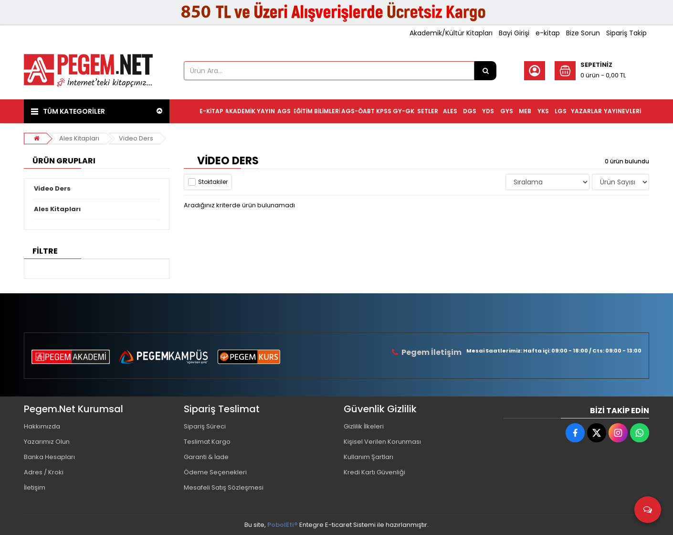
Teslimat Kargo (207, 441)
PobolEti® (282, 524)
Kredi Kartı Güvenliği (374, 472)
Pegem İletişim (431, 352)
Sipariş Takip (626, 33)
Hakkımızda (42, 426)
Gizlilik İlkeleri (364, 426)
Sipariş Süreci (205, 426)
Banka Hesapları (49, 456)
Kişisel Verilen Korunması (382, 441)
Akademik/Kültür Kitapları (451, 33)
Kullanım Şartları (368, 456)
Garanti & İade (206, 456)
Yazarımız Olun (47, 441)
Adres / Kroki (43, 472)
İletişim (34, 487)
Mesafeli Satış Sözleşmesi (223, 487)
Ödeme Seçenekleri (215, 472)
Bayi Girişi (514, 33)
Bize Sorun (583, 33)
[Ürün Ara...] (485, 70)
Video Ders (136, 138)
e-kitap (548, 33)
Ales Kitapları (79, 138)
